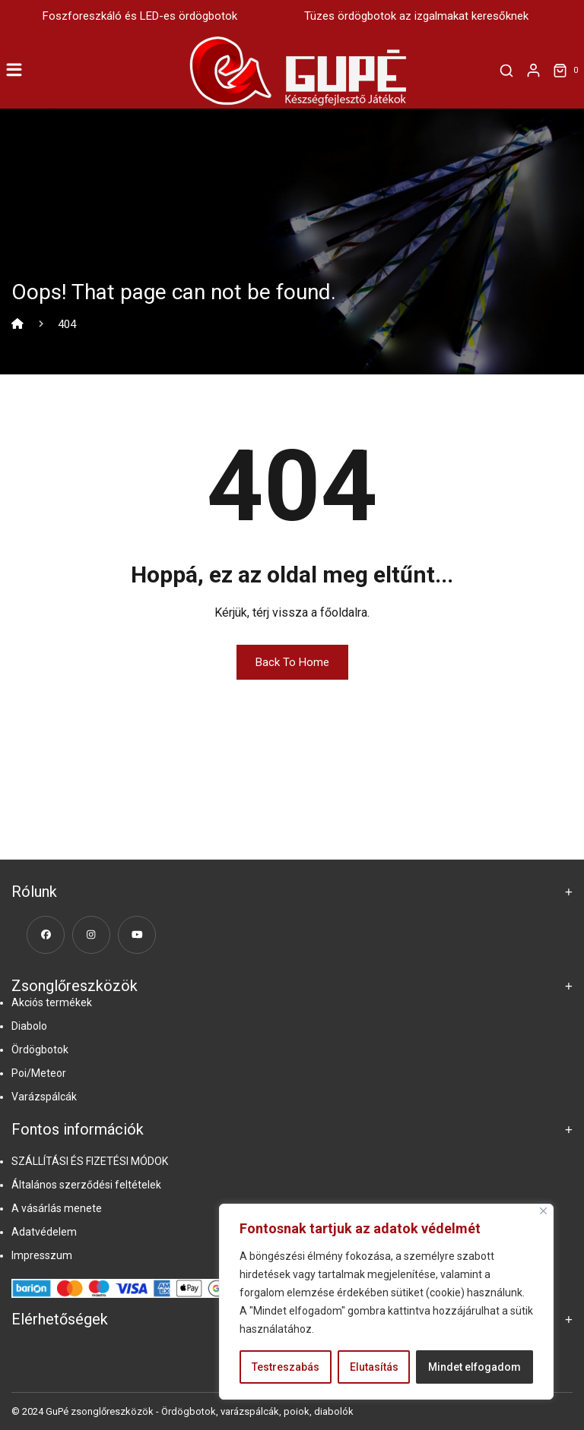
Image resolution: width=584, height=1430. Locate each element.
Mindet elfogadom (474, 1367)
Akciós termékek (51, 1002)
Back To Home (292, 662)
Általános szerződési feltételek (86, 1185)
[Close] (543, 1210)
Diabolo (29, 1026)
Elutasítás (374, 1367)
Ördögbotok (39, 1049)
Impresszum (41, 1255)
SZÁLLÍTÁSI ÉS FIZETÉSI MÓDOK (89, 1161)
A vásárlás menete (56, 1208)
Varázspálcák (44, 1097)
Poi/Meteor (38, 1073)
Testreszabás (285, 1367)
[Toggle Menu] (14, 70)
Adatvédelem (44, 1232)
